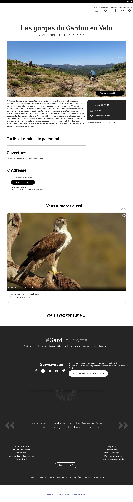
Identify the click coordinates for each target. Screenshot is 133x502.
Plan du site (62, 477)
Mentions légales (76, 477)
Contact (52, 477)
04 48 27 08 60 (102, 105)
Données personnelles (94, 477)
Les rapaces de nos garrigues (24, 294)
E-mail (98, 110)
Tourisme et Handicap (38, 477)
